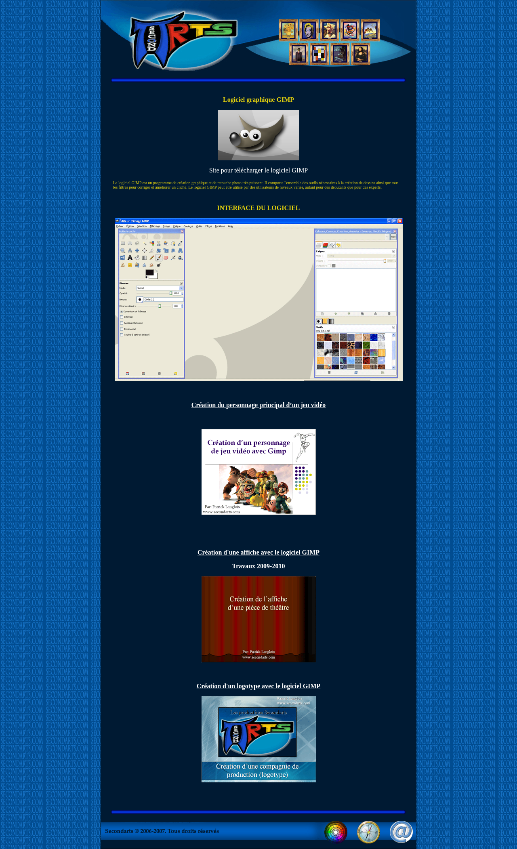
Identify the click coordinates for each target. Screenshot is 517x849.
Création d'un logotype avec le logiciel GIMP (259, 686)
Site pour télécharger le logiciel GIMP (258, 170)
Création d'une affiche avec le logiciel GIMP (258, 552)
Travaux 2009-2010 (258, 566)
